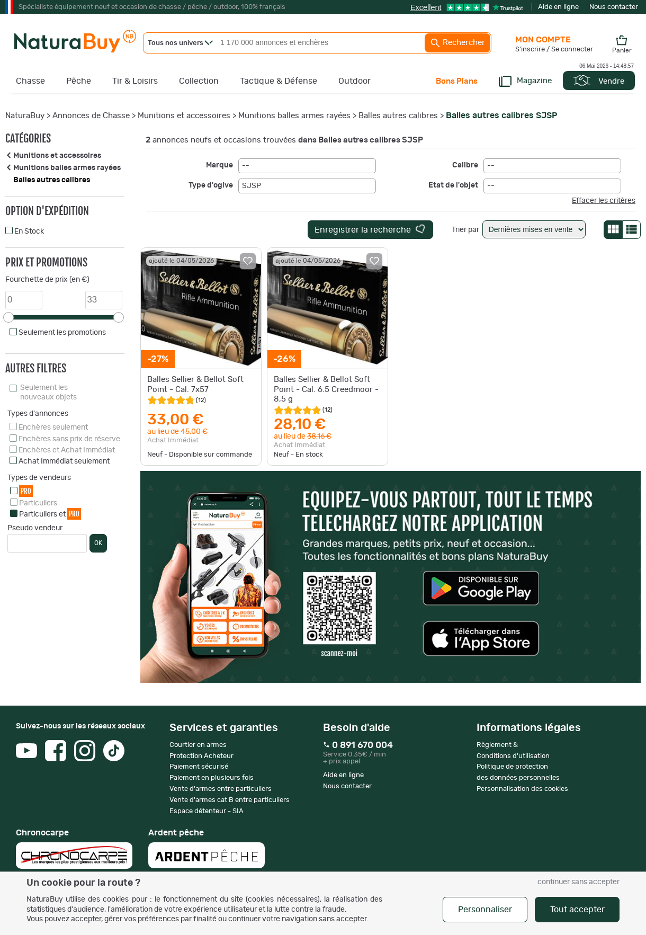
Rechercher (457, 43)
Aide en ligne (558, 7)
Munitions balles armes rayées (294, 116)
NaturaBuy (24, 116)
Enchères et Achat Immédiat (67, 450)
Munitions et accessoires (184, 116)
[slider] (8, 317)
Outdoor (354, 81)
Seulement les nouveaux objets (48, 392)
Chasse (30, 81)
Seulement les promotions (62, 332)
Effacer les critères (603, 200)
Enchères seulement (53, 427)
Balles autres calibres (398, 116)
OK (98, 543)
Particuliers (38, 503)
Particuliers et (50, 513)
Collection (199, 81)
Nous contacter (613, 7)
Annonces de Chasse (91, 116)
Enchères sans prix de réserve (69, 439)
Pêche (78, 81)
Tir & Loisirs (135, 81)
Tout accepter (577, 909)
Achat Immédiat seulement (64, 461)
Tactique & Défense (278, 81)
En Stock (29, 231)
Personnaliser (485, 909)
